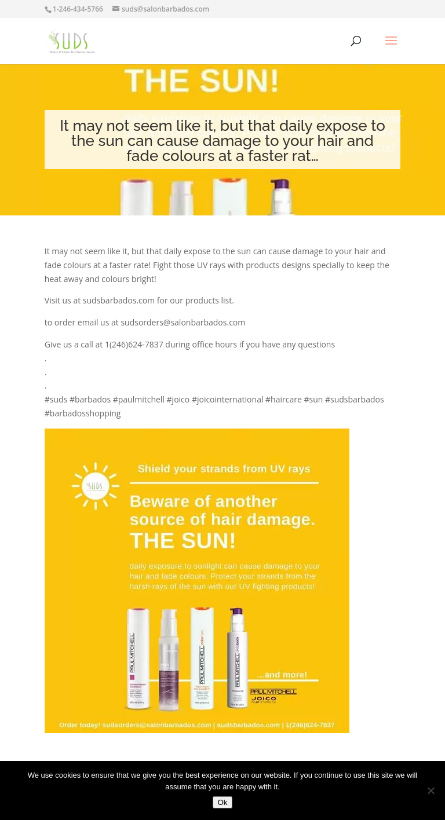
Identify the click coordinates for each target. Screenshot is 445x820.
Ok (222, 802)
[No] (430, 790)
